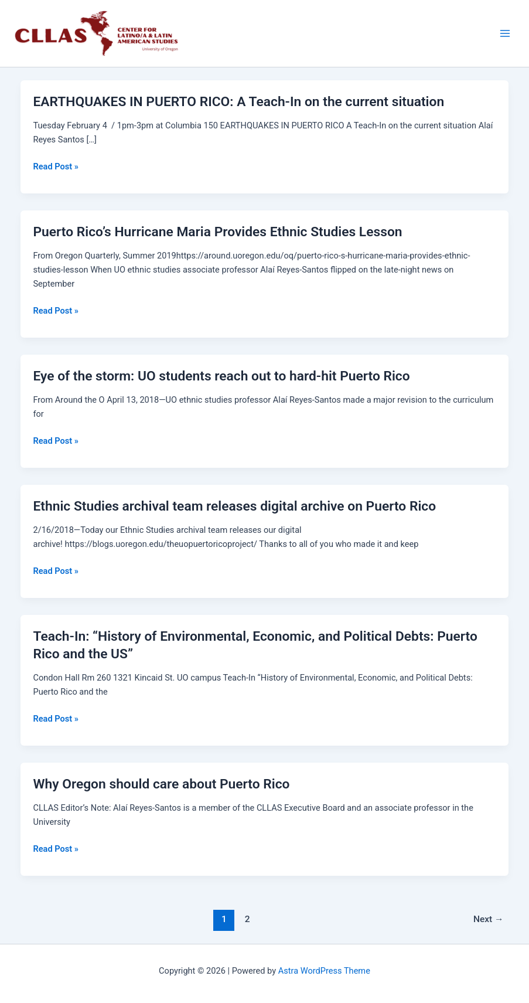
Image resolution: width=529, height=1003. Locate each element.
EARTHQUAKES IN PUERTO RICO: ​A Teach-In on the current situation (238, 102)
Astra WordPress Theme (324, 970)
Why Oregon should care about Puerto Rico (161, 784)
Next (488, 919)
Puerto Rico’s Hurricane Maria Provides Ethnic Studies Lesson (217, 232)
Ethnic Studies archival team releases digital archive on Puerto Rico (234, 506)
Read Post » (55, 166)
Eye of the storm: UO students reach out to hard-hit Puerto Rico (221, 376)
